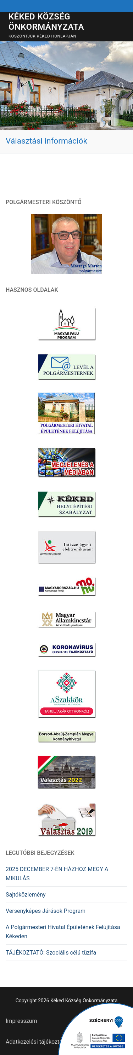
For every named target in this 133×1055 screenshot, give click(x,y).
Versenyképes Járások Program (45, 911)
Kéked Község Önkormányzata (46, 22)
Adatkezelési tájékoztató (36, 1041)
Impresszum (21, 1021)
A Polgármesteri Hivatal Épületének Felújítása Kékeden (63, 932)
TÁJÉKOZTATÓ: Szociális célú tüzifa (51, 952)
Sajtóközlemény (26, 894)
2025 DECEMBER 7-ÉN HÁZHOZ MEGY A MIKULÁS (57, 874)
